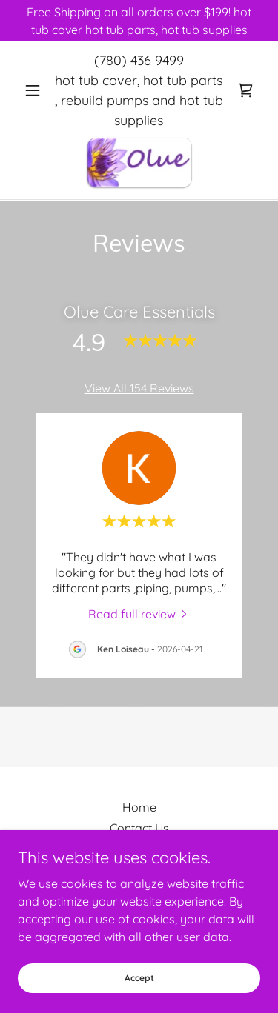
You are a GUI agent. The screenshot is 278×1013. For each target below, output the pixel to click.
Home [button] (139, 807)
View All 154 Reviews (139, 388)
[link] (245, 90)
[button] (36, 90)
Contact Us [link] (139, 827)
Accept (139, 977)
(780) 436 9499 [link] (139, 60)
